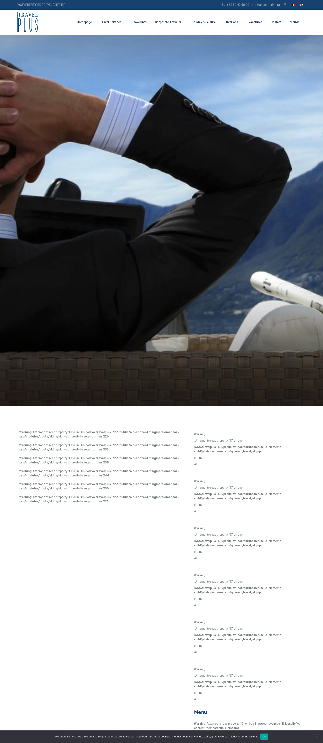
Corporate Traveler (169, 22)
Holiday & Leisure (205, 22)
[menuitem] (294, 4)
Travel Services (112, 22)
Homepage (84, 22)
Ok (264, 736)
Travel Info (139, 22)
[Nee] (316, 736)
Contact (276, 22)
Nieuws (296, 22)
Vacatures (255, 22)
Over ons (233, 22)
